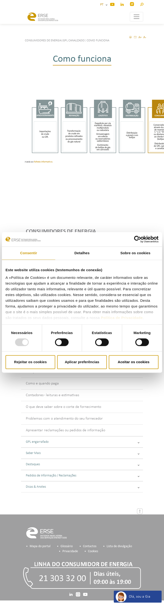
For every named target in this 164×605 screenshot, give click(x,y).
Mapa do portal (40, 546)
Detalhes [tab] (81, 253)
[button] (141, 3)
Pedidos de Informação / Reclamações (82, 475)
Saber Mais (82, 453)
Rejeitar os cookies (30, 362)
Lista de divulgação (119, 546)
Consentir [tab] (28, 253)
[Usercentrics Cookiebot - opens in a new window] (138, 239)
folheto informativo (43, 162)
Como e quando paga (42, 383)
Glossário (66, 546)
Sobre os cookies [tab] (135, 253)
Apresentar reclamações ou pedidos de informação (65, 430)
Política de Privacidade (122, 318)
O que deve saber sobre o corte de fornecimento (63, 407)
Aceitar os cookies (134, 362)
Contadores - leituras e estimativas (52, 395)
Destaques (82, 464)
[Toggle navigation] (136, 17)
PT (102, 4)
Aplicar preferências (82, 362)
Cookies (93, 551)
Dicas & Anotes (82, 487)
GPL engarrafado (82, 442)
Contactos (89, 546)
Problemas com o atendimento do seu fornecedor (64, 419)
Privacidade (70, 551)
